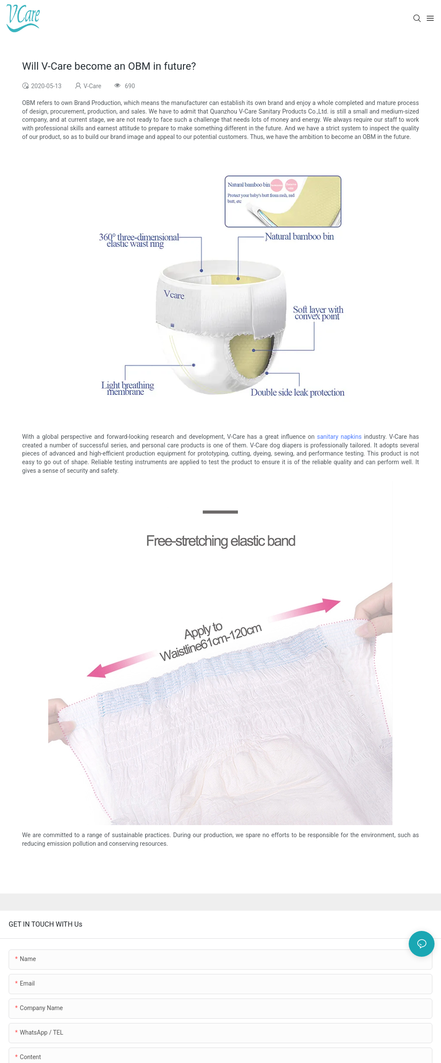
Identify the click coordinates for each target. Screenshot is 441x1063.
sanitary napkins (339, 436)
